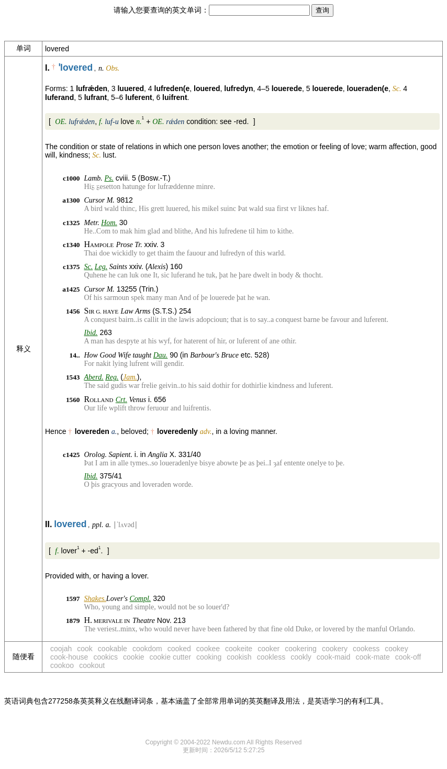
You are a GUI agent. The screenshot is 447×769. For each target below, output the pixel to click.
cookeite (238, 648)
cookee (208, 648)
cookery (335, 648)
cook (85, 648)
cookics (105, 657)
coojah (61, 648)
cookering (301, 648)
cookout (92, 665)
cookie (133, 657)
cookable (112, 648)
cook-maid (334, 657)
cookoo (62, 665)
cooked (179, 648)
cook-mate (372, 657)
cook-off (408, 657)
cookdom (147, 648)
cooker (269, 648)
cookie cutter (170, 657)
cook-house (69, 657)
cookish (239, 657)
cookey (396, 648)
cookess (366, 648)
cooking (208, 657)
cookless (271, 657)
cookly (300, 657)
